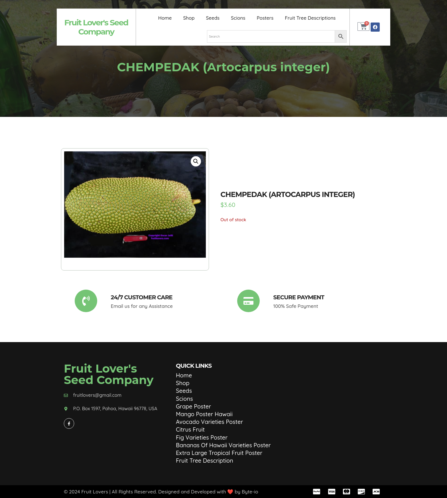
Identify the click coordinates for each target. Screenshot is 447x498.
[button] (196, 161)
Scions (238, 18)
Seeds (213, 18)
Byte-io (250, 492)
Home (165, 18)
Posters (265, 18)
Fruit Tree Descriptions (310, 18)
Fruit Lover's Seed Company (96, 27)
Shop (188, 18)
